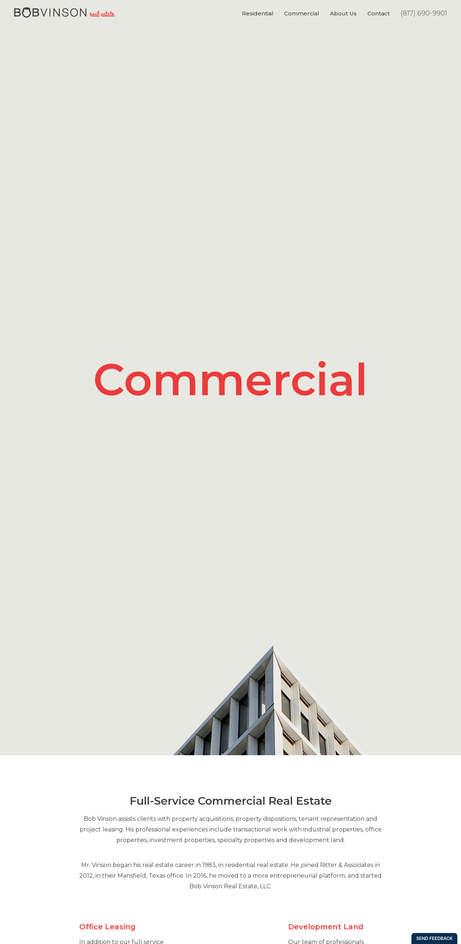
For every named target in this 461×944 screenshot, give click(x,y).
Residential (257, 13)
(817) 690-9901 (423, 13)
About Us (343, 13)
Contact (378, 13)
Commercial (301, 13)
